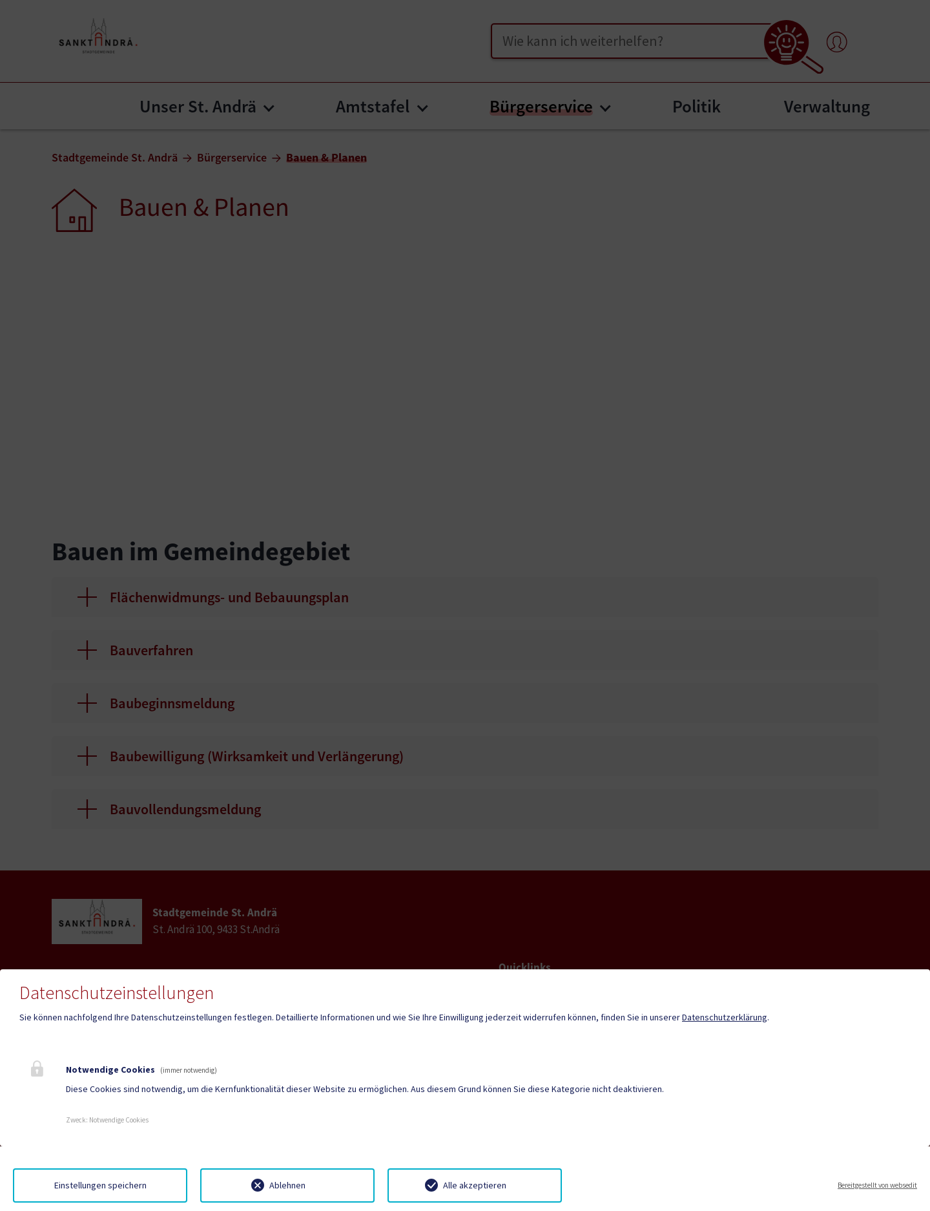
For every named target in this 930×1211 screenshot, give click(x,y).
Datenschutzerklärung (724, 1017)
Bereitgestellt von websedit (877, 1185)
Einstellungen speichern (100, 1185)
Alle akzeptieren (474, 1185)
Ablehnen (287, 1185)
